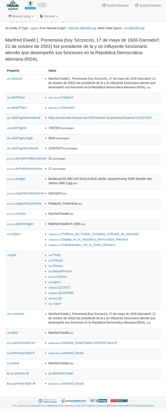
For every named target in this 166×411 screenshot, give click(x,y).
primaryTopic (21, 383)
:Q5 (55, 298)
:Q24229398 (61, 293)
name (13, 363)
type (11, 255)
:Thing (54, 255)
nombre (16, 213)
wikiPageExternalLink (23, 117)
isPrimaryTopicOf (21, 353)
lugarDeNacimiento (24, 203)
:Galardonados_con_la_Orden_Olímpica (81, 245)
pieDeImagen (20, 224)
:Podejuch (61, 97)
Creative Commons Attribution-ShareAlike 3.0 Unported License (120, 405)
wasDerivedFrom (21, 343)
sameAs (17, 373)
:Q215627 (59, 287)
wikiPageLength (20, 138)
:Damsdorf (61, 107)
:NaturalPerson (60, 271)
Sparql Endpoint (148, 5)
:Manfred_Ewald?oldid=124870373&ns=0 (82, 343)
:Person (55, 260)
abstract (14, 78)
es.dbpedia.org (134, 28)
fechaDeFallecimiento (26, 158)
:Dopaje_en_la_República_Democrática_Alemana (88, 239)
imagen (16, 179)
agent (34, 28)
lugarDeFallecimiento (25, 193)
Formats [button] (49, 16)
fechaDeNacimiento (24, 168)
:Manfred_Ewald (66, 353)
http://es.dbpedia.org (82, 28)
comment (15, 314)
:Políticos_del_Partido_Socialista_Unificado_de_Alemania (93, 234)
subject (13, 234)
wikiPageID (17, 128)
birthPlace (16, 97)
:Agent (54, 282)
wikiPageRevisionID (22, 148)
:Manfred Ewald (60, 373)
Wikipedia (52, 405)
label (12, 332)
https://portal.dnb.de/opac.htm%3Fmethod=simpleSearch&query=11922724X (100, 117)
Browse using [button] (21, 16)
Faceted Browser (115, 5)
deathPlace (17, 107)
